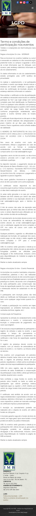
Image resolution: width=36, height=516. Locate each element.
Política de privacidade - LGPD (12, 496)
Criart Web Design (22, 512)
